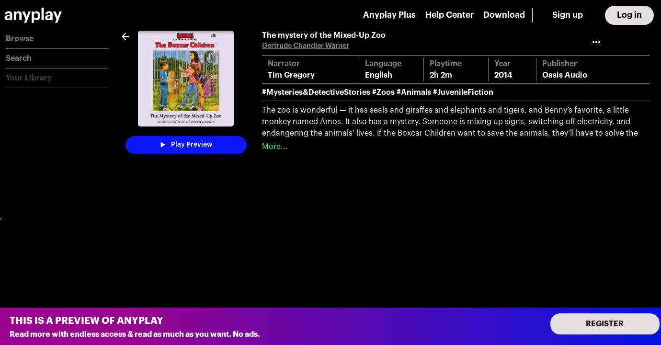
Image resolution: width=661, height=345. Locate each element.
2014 (503, 75)
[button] (57, 39)
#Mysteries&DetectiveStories (316, 92)
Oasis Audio (564, 75)
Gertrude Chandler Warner (305, 45)
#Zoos (383, 92)
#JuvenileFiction (463, 92)
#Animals (414, 92)
